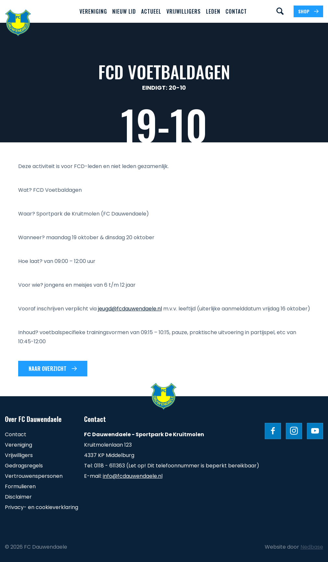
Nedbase (311, 547)
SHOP (304, 11)
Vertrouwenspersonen (34, 476)
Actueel (151, 11)
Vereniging (93, 11)
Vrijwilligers (183, 11)
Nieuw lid (124, 11)
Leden (213, 11)
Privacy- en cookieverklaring (41, 507)
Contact (236, 11)
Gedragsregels (24, 465)
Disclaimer (18, 497)
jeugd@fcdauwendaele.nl (130, 308)
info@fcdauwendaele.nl (133, 476)
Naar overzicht (48, 368)
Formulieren (20, 486)
